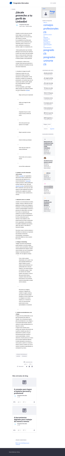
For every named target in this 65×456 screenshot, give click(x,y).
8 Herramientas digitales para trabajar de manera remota (23, 419)
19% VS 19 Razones (48, 93)
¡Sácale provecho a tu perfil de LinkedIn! (48, 73)
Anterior (46, 128)
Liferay (18, 452)
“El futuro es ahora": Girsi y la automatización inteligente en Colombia (48, 88)
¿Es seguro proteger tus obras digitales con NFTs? (48, 78)
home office (46, 43)
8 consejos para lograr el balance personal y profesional (23, 391)
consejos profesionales (21, 354)
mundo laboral (47, 47)
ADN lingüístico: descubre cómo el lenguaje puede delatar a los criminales (48, 118)
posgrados (24, 356)
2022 (45, 22)
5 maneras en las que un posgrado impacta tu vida (48, 98)
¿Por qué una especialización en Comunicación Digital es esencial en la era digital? (48, 83)
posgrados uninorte (49, 60)
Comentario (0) (28, 362)
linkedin (18, 356)
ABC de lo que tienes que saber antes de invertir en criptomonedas (48, 113)
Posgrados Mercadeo (24, 24)
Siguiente (52, 128)
